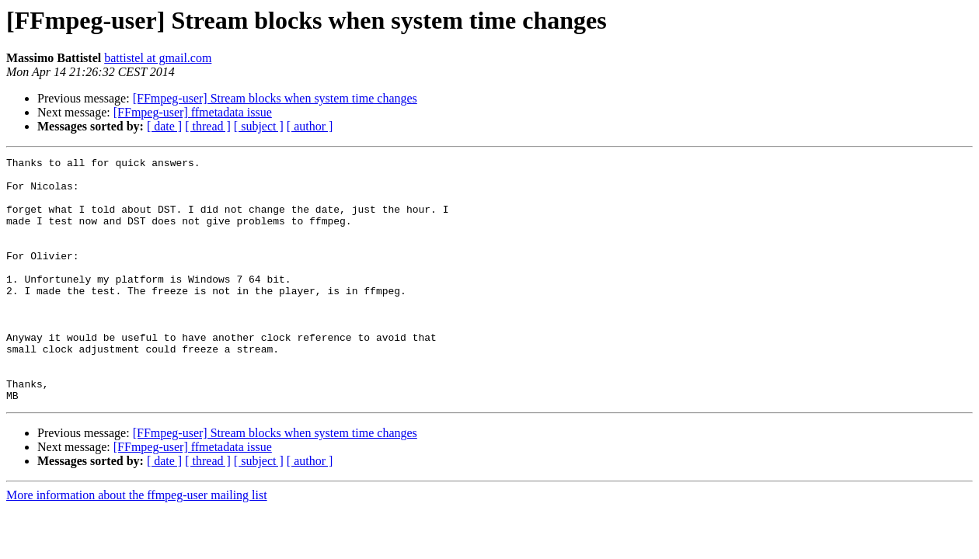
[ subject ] (259, 126)
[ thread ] (208, 126)
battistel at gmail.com (157, 57)
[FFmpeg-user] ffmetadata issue (192, 112)
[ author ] (310, 126)
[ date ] (164, 126)
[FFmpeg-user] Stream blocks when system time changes (275, 98)
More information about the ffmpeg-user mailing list (136, 543)
